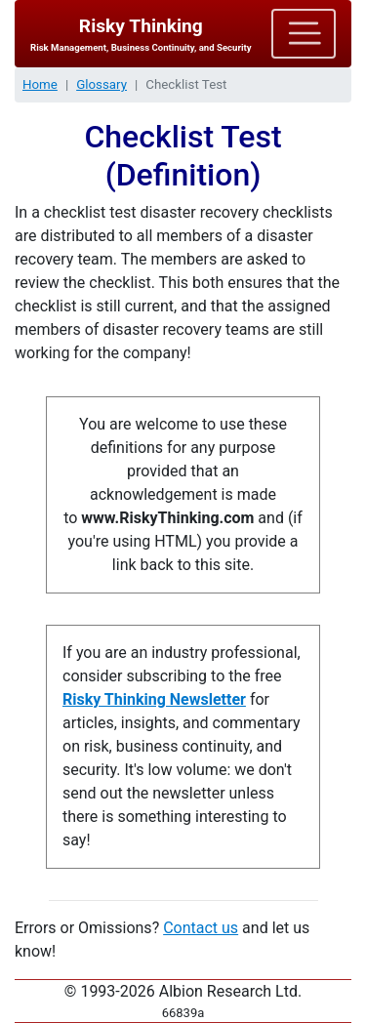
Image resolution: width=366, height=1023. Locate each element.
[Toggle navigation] (303, 33)
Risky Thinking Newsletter (154, 699)
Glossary (101, 84)
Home (40, 84)
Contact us (200, 928)
